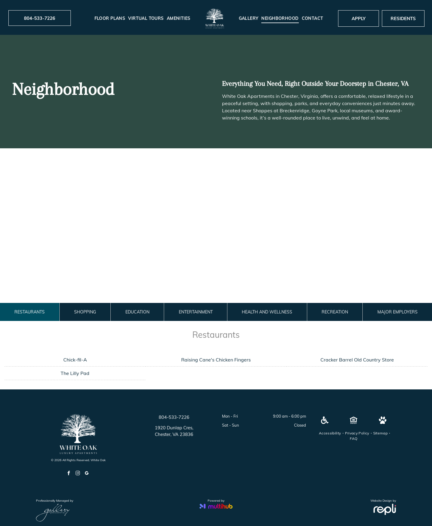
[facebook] (68, 474)
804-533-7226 (174, 417)
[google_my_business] (86, 474)
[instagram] (77, 474)
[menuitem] (110, 18)
